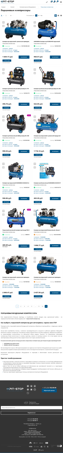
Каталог (12, 7)
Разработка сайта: (53, 446)
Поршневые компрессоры (8, 43)
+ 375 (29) (49, 388)
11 (39, 306)
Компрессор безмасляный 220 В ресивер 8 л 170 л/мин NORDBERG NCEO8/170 (23, 88)
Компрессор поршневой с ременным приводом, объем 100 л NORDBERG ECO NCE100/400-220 (27, 41)
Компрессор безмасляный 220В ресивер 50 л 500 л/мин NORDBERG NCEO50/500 (23, 136)
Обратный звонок (49, 390)
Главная (3, 7)
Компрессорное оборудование (28, 7)
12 (36, 15)
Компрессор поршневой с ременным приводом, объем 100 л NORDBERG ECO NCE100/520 (26, 277)
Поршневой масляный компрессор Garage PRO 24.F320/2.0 (18, 230)
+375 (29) (32, 419)
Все (41, 15)
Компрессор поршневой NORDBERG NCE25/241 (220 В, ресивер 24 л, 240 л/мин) (23, 183)
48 (38, 15)
